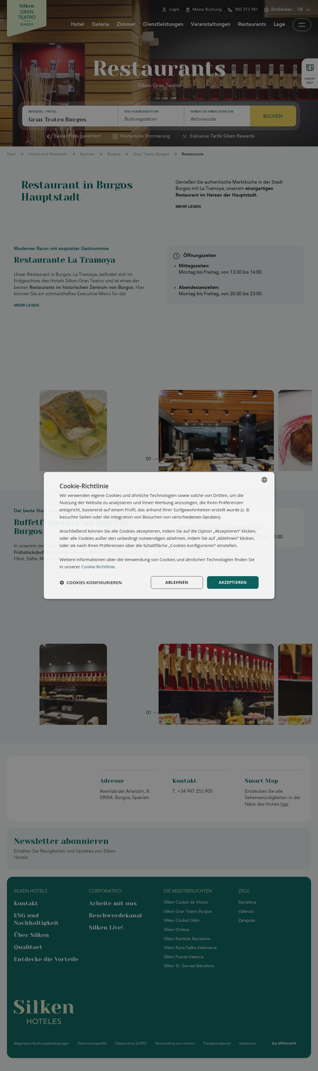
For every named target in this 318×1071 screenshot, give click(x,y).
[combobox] (264, 480)
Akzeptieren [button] (233, 582)
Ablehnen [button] (176, 582)
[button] (91, 582)
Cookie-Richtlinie (98, 566)
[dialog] (159, 535)
